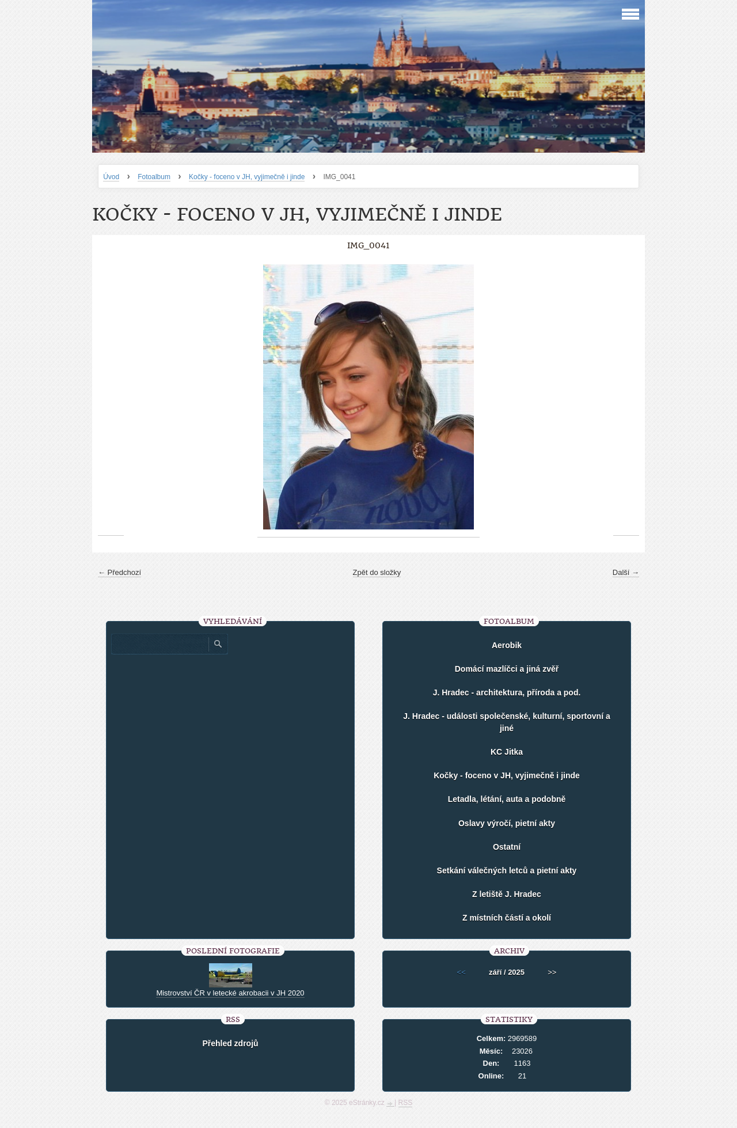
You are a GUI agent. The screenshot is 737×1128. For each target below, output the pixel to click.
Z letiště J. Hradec (506, 894)
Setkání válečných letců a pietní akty (507, 870)
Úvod (111, 177)
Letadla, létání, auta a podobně (507, 799)
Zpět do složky (377, 572)
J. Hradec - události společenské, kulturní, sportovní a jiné (506, 722)
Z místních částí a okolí (506, 917)
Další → (626, 572)
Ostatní (507, 846)
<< (461, 972)
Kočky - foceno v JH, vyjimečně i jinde (247, 177)
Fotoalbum (154, 177)
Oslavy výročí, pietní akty (506, 823)
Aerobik (507, 645)
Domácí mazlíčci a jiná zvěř (507, 668)
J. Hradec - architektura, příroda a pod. (507, 692)
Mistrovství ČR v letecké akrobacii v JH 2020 (230, 993)
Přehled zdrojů (230, 1043)
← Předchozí (119, 572)
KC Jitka (507, 751)
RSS (405, 1103)
